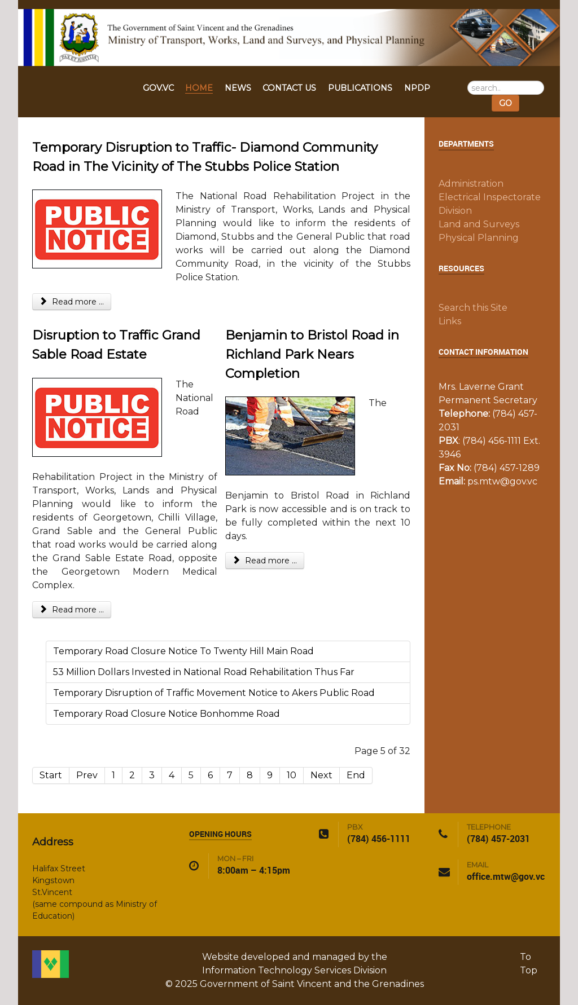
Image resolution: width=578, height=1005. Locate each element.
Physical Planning (479, 237)
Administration (471, 183)
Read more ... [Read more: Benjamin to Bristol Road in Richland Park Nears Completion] (265, 561)
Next (321, 775)
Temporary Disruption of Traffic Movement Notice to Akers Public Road (214, 692)
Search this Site (473, 307)
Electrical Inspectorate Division (490, 204)
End (356, 775)
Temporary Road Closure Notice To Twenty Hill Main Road (183, 651)
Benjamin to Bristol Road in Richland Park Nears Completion (312, 354)
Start (51, 775)
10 (291, 775)
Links (450, 321)
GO (505, 103)
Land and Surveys (479, 224)
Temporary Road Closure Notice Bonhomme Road (166, 713)
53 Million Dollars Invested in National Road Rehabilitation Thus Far (203, 672)
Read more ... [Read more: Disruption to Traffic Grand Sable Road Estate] (72, 610)
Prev (87, 775)
